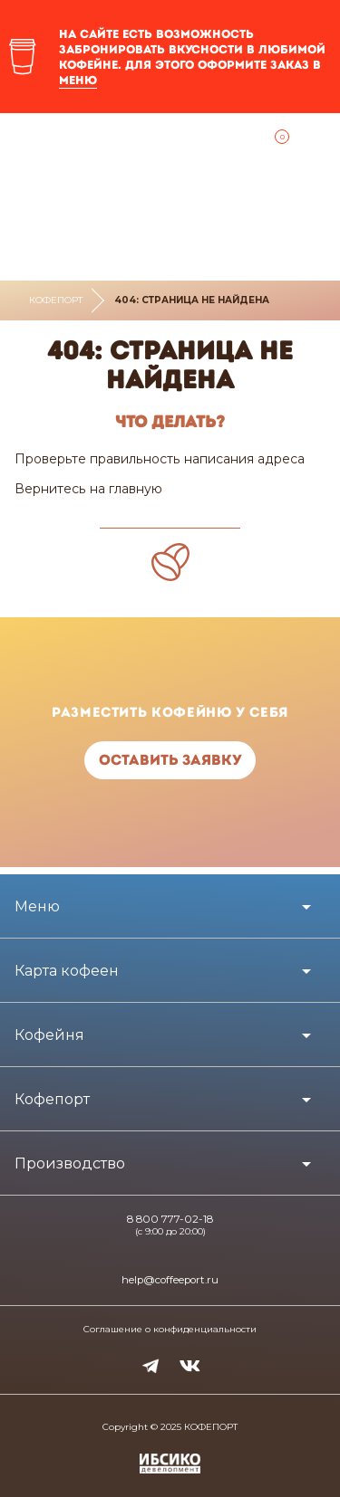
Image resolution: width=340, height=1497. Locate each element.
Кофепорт (56, 300)
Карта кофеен (67, 970)
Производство (70, 1163)
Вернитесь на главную (88, 489)
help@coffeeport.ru (170, 1279)
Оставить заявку (170, 759)
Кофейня (49, 1035)
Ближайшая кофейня (27, 142)
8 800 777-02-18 (170, 1219)
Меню (37, 906)
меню (78, 80)
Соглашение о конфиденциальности (170, 1329)
